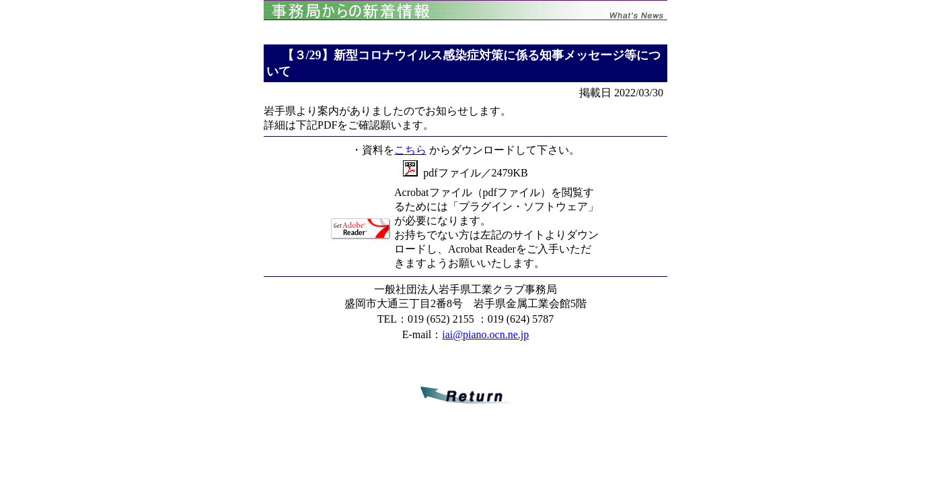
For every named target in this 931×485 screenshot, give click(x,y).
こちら (410, 150)
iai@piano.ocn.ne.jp (485, 334)
